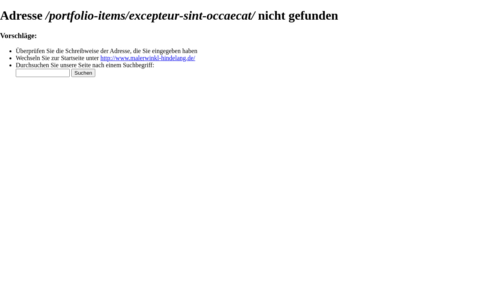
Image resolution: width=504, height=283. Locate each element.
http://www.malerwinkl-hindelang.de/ (147, 58)
